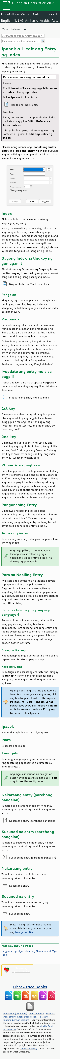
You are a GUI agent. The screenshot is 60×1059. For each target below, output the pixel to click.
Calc (36, 14)
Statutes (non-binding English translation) (29, 1015)
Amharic (31, 20)
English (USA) (12, 20)
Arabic (45, 20)
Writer (26, 14)
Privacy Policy (36, 1013)
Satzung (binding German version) (26, 1018)
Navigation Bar (23, 932)
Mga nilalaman (11, 29)
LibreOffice (10, 14)
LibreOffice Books (30, 986)
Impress (47, 14)
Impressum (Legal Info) (15, 1013)
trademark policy (28, 1048)
